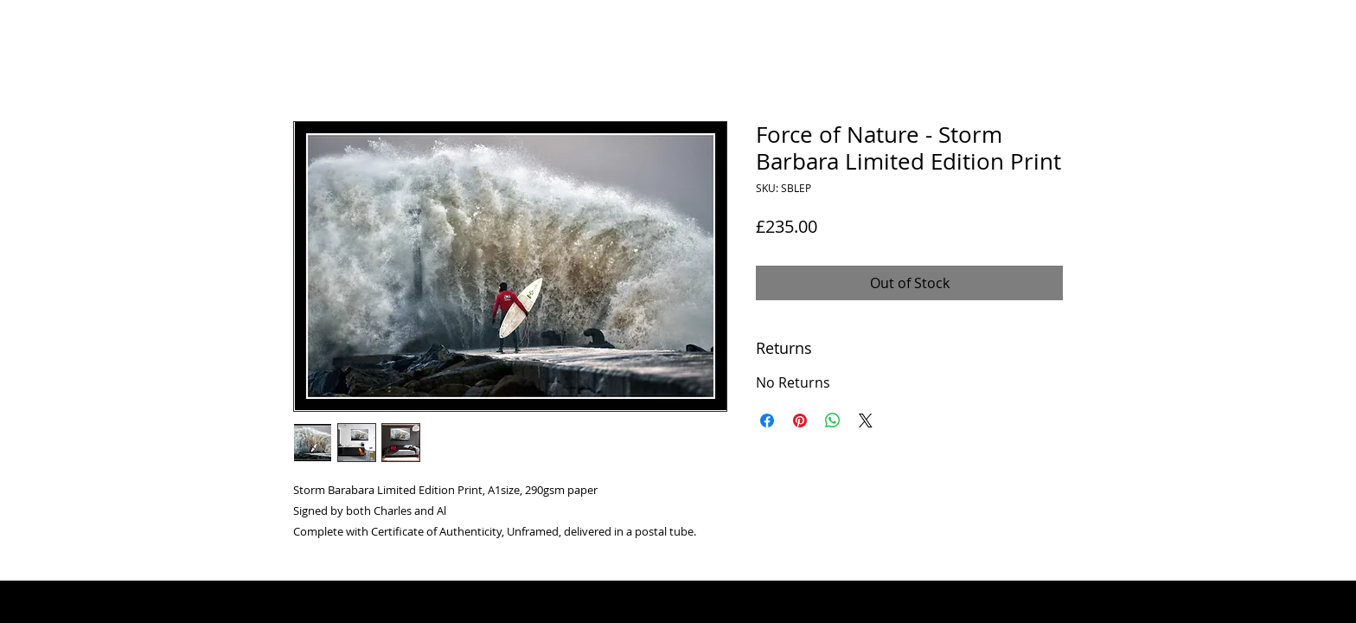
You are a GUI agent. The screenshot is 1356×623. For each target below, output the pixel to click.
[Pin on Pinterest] (800, 420)
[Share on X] (865, 420)
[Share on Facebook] (767, 420)
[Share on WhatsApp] (832, 420)
